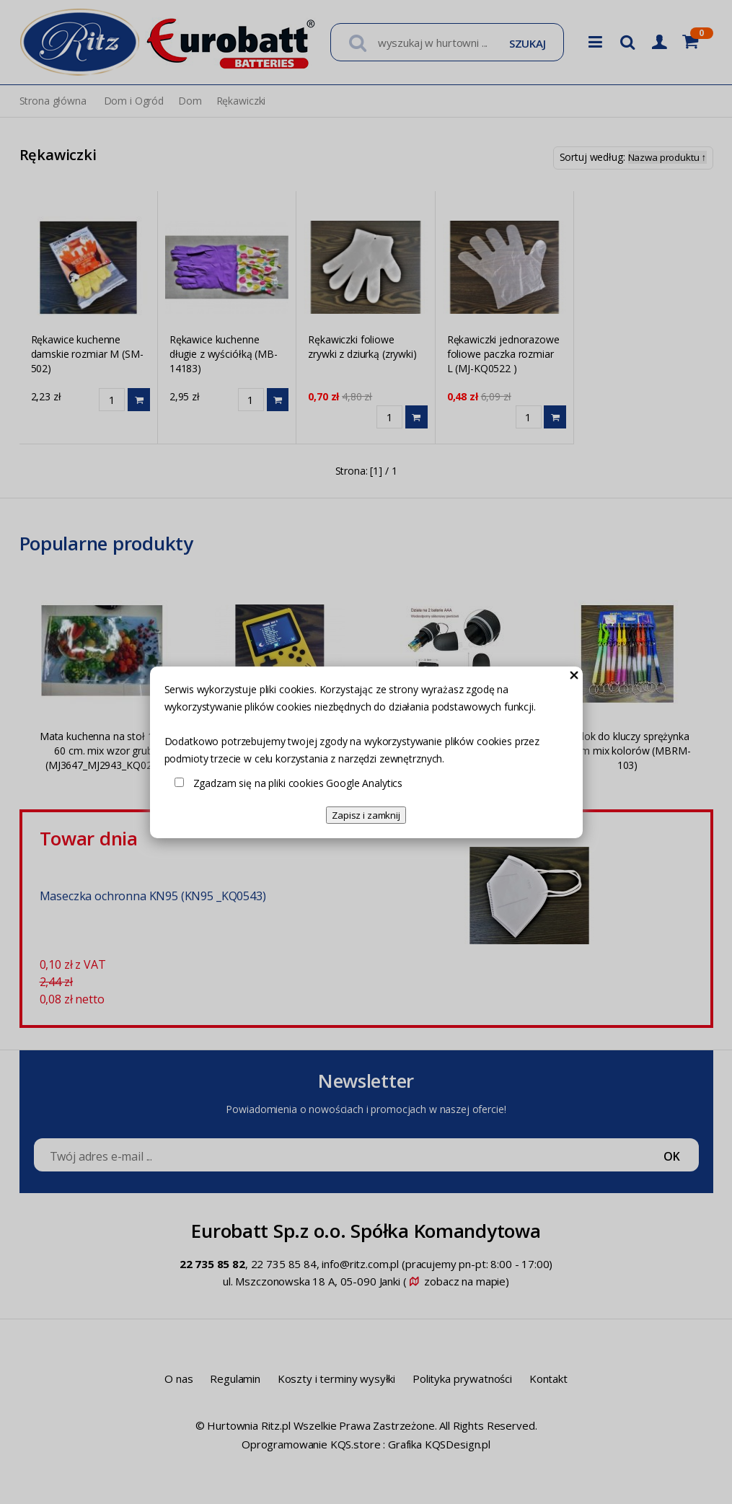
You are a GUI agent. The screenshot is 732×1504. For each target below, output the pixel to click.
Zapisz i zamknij (366, 815)
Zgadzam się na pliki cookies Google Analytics (298, 783)
